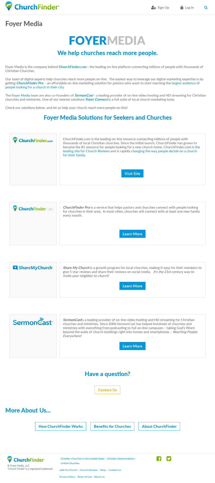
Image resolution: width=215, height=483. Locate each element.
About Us (99, 476)
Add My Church (68, 470)
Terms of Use (84, 476)
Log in (189, 7)
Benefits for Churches (112, 426)
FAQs (103, 470)
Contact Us (107, 390)
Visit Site (132, 173)
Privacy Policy (67, 476)
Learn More (132, 233)
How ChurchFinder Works (61, 426)
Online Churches (70, 463)
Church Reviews (89, 470)
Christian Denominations (121, 458)
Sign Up (163, 7)
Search (207, 7)
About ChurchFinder (159, 426)
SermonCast (84, 95)
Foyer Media (21, 95)
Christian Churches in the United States (82, 458)
